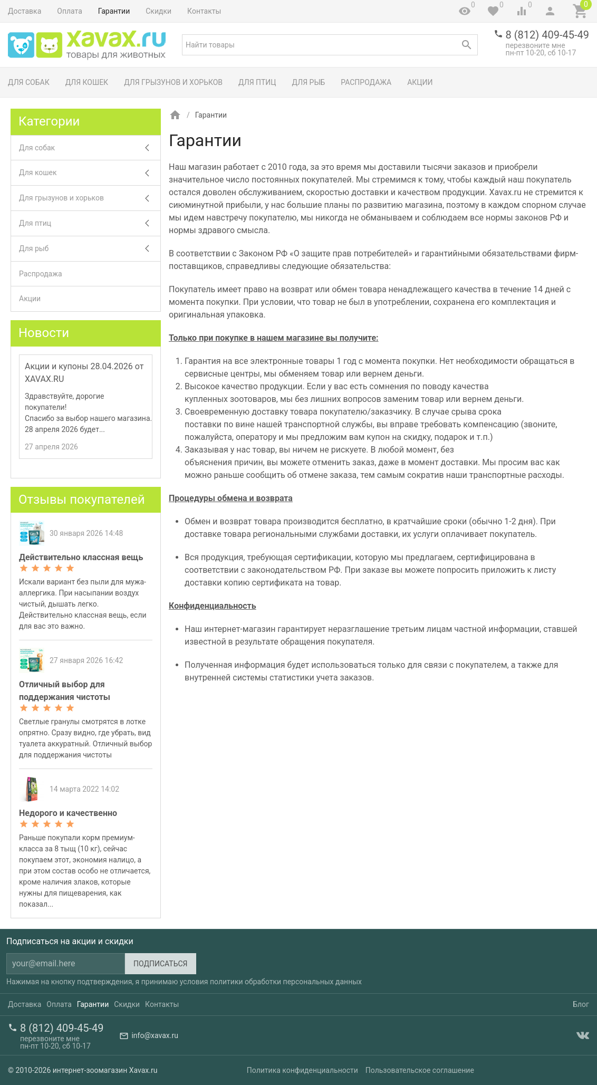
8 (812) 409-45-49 (547, 34)
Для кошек (86, 82)
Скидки (158, 11)
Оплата (69, 11)
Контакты (204, 11)
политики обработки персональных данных (286, 981)
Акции (419, 82)
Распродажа (366, 82)
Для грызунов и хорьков (173, 82)
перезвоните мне (535, 45)
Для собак (29, 82)
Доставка (24, 11)
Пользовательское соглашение (419, 1070)
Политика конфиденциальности (302, 1070)
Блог (581, 1004)
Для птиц (257, 82)
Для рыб (308, 82)
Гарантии (114, 11)
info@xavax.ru (154, 1035)
